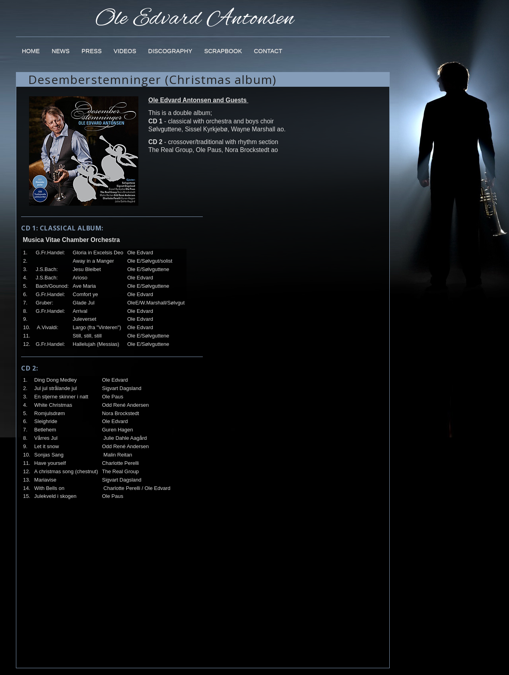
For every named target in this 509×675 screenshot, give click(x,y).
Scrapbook (223, 50)
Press (92, 50)
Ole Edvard (194, 14)
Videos (125, 50)
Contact (268, 50)
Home (31, 50)
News (61, 50)
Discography (170, 50)
